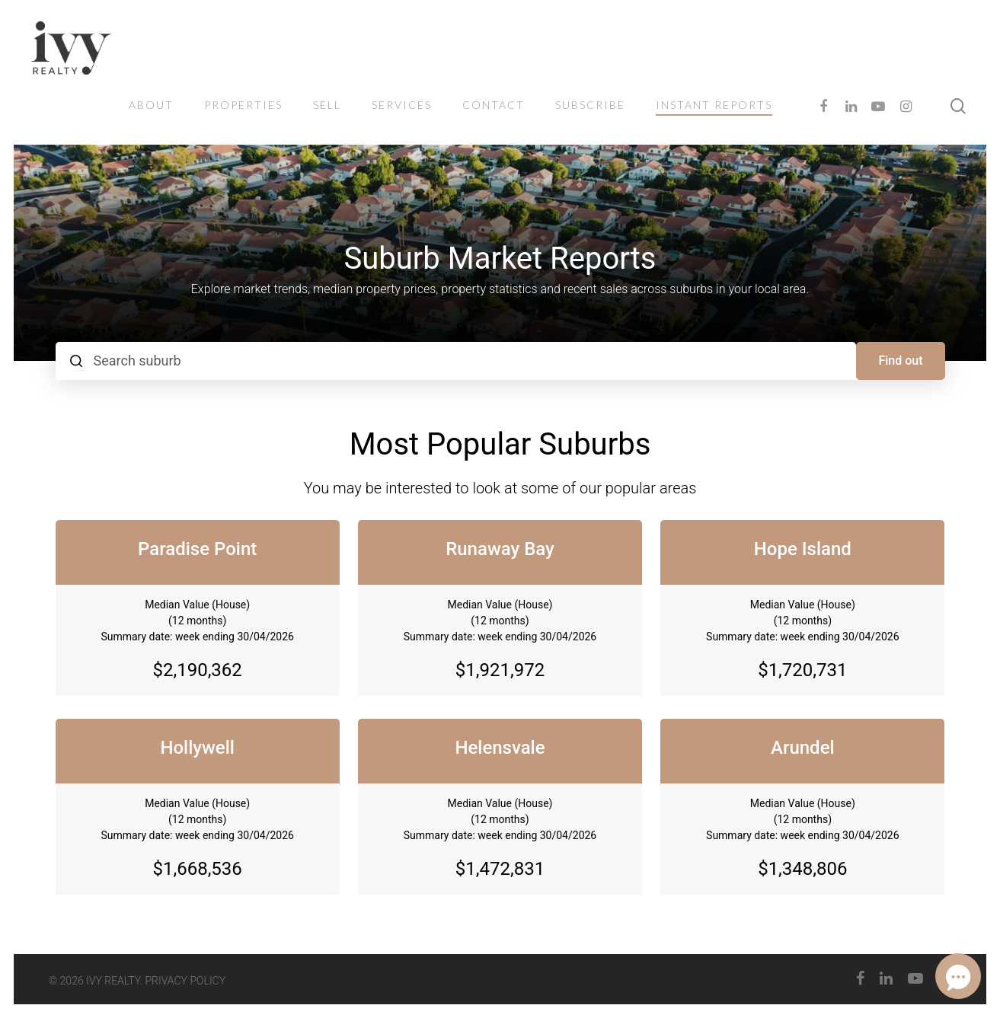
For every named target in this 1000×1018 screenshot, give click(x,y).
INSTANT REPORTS (714, 104)
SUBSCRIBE (590, 104)
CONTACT (493, 104)
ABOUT (151, 104)
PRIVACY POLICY (185, 981)
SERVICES (402, 104)
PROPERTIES (243, 104)
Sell (327, 104)
